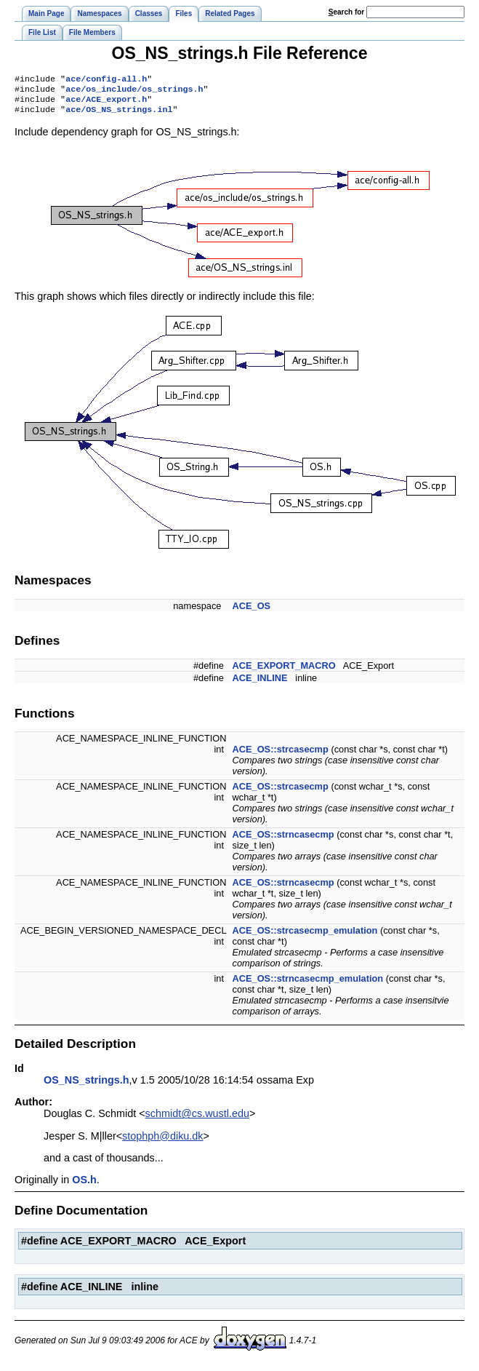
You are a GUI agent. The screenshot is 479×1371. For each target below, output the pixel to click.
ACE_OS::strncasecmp (283, 840)
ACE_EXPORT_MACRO (284, 671)
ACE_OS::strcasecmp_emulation (305, 936)
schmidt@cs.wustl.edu (197, 1119)
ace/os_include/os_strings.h (134, 92)
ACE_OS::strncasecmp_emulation (308, 984)
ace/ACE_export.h (106, 103)
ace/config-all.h (106, 80)
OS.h (84, 1185)
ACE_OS (252, 611)
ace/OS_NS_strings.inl (118, 115)
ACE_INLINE (260, 683)
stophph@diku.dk (162, 1142)
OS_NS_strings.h (86, 1086)
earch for (346, 12)
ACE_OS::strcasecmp (281, 755)
